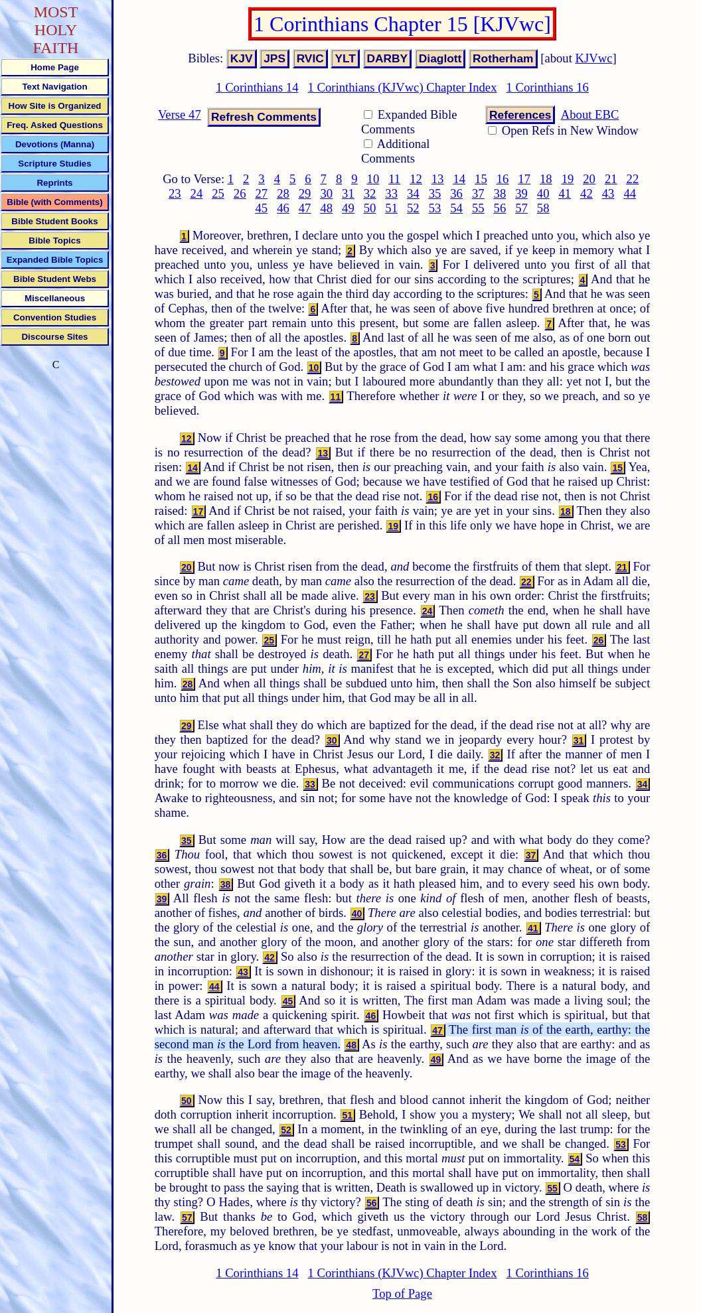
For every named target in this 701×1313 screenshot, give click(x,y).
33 (391, 193)
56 (500, 208)
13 (437, 179)
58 (543, 208)
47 (305, 208)
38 (500, 193)
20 (589, 179)
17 (524, 179)
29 (305, 193)
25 (218, 193)
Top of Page (402, 1293)
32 (370, 193)
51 (391, 208)
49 (348, 208)
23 (175, 193)
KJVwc (594, 58)
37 (478, 193)
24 (197, 193)
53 (435, 208)
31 (348, 193)
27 (262, 193)
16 (503, 179)
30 (326, 193)
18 (546, 179)
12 (416, 179)
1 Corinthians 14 (257, 87)
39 (521, 193)
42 (586, 193)
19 (568, 179)
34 (413, 193)
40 (543, 193)
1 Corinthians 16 (547, 87)
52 (413, 208)
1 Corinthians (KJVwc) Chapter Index (402, 87)
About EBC (590, 114)
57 (521, 208)
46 (283, 208)
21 (611, 179)
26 (240, 193)
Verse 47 (179, 114)
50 (370, 208)
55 (478, 208)
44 (629, 193)
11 (394, 179)
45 (262, 208)
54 (456, 208)
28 (283, 193)
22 (633, 179)
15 (481, 179)
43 (608, 193)
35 (435, 193)
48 (326, 208)
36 (456, 193)
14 (459, 179)
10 (373, 179)
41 (564, 193)
